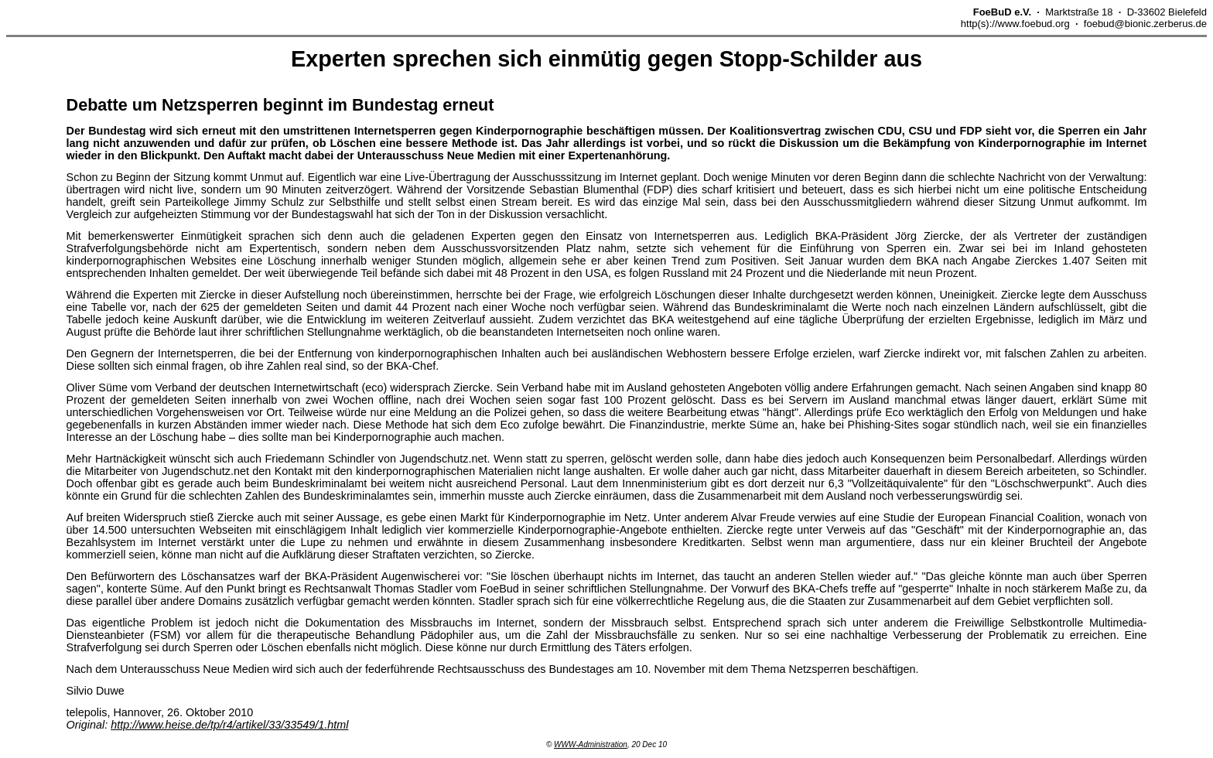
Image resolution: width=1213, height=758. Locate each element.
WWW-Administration (590, 744)
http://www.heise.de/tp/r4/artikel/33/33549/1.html (229, 725)
